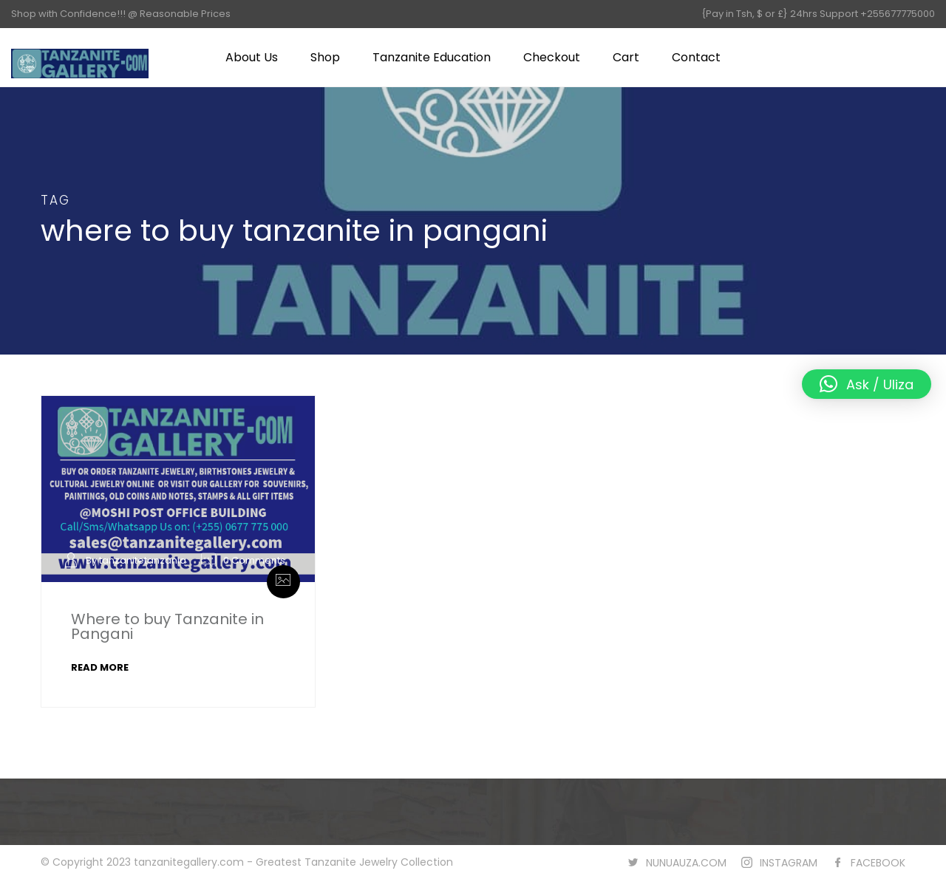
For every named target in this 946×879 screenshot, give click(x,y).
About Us (251, 57)
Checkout (551, 57)
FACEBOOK (878, 862)
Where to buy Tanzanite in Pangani (167, 626)
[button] (866, 384)
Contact (696, 57)
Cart (626, 57)
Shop (325, 57)
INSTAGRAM (788, 862)
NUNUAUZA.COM (686, 862)
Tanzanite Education (431, 57)
